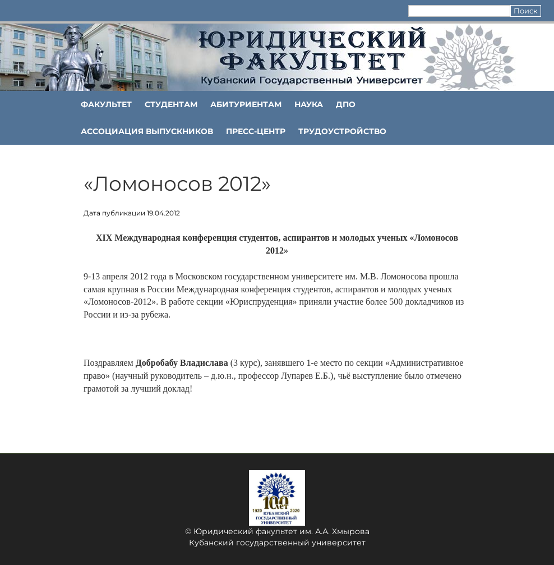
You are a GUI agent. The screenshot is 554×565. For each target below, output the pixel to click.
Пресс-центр (255, 131)
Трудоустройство (342, 131)
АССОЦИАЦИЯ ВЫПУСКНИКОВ (147, 131)
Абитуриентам (245, 104)
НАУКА (308, 104)
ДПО (346, 104)
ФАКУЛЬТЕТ (106, 104)
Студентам (171, 104)
